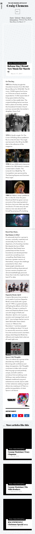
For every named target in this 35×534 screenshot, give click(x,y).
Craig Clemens (17, 6)
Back (17, 11)
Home (12, 18)
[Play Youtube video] (17, 155)
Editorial (17, 18)
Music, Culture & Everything (17, 63)
